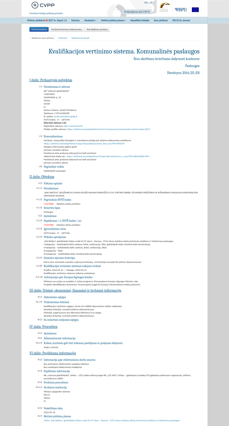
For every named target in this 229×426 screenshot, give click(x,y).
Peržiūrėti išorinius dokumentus (66, 29)
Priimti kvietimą (39, 29)
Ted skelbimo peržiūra (97, 29)
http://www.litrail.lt (73, 126)
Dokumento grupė (80, 38)
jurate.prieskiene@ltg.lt (65, 116)
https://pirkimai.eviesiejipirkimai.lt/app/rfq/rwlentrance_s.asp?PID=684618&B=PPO (108, 156)
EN (146, 2)
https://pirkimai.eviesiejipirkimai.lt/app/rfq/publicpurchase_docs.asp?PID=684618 (84, 143)
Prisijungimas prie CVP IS (137, 11)
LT (151, 2)
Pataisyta (62, 38)
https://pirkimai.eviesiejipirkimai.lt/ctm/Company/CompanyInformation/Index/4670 (108, 129)
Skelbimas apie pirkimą (42, 38)
